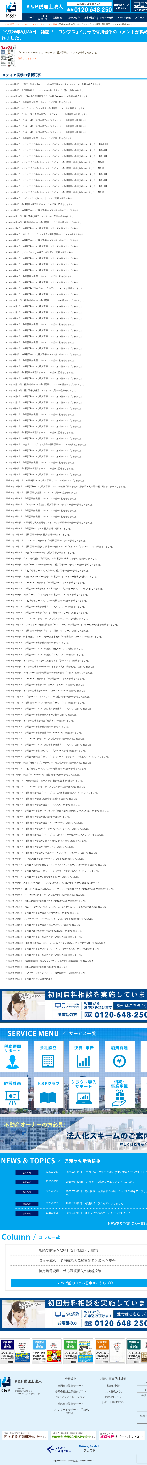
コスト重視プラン (113, 1391)
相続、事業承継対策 (113, 1378)
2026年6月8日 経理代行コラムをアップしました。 (96, 1203)
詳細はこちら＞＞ (27, 58)
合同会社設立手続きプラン (70, 1391)
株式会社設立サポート (71, 1403)
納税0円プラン (113, 1397)
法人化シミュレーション (70, 1397)
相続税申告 (113, 1385)
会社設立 (70, 1378)
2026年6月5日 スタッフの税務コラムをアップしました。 (100, 1213)
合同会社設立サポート (71, 1385)
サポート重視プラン (113, 1402)
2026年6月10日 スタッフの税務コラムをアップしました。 (100, 1181)
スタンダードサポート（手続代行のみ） (71, 1411)
